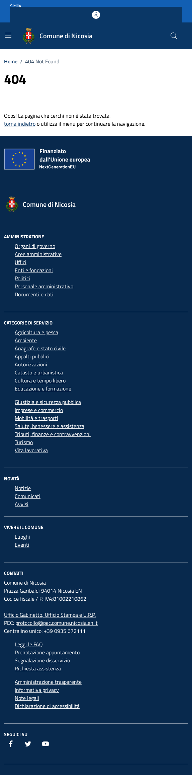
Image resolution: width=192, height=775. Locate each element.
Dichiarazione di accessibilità (47, 706)
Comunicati (27, 496)
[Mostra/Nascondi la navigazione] (8, 35)
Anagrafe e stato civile (40, 348)
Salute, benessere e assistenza (49, 426)
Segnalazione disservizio (42, 660)
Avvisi (21, 504)
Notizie (23, 488)
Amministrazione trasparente (48, 682)
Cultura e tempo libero (40, 380)
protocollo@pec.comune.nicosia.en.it (56, 623)
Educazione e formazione (43, 388)
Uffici (20, 262)
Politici (22, 278)
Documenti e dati (34, 294)
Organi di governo (35, 246)
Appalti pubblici (32, 356)
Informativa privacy (37, 690)
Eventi (22, 545)
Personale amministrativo (44, 286)
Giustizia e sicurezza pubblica (48, 402)
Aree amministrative (38, 254)
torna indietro (19, 124)
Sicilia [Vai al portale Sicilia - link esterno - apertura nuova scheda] (15, 5)
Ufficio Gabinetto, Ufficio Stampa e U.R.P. (50, 615)
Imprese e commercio (39, 410)
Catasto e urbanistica (39, 372)
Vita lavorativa (31, 450)
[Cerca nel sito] (174, 36)
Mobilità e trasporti (36, 418)
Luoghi (22, 537)
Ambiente (26, 340)
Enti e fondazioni (34, 270)
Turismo (24, 442)
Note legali (27, 698)
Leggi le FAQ (29, 644)
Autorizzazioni (31, 364)
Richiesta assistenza (38, 668)
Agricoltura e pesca (36, 332)
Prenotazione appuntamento (47, 652)
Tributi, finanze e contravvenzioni (53, 434)
